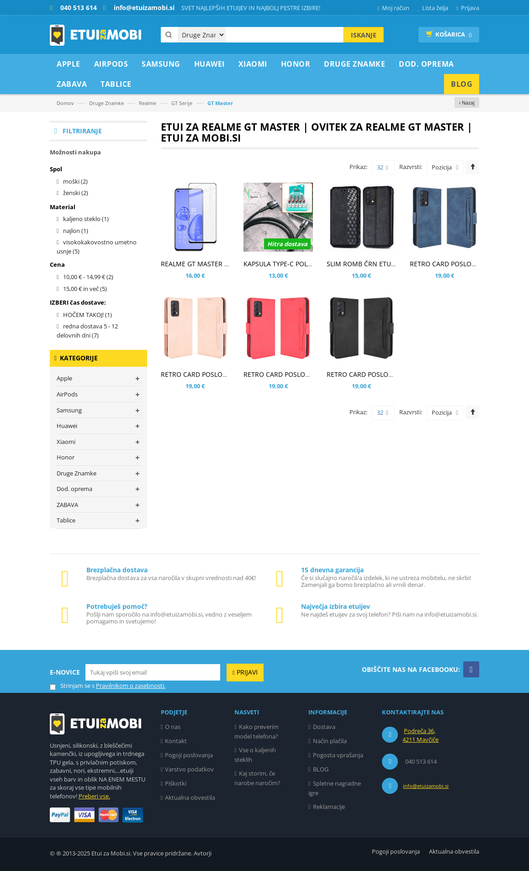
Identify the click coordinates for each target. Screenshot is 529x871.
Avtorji (203, 853)
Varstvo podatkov (189, 769)
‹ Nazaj (467, 102)
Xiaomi (66, 442)
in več (85, 289)
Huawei (67, 426)
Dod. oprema (74, 489)
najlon (75, 231)
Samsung (69, 410)
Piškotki (175, 783)
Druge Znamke (106, 103)
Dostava (324, 727)
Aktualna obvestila (190, 797)
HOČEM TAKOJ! (87, 315)
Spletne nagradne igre (334, 788)
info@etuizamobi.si (426, 785)
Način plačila (330, 741)
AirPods (67, 394)
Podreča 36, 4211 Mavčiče (420, 735)
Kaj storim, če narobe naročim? (257, 778)
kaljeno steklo (86, 219)
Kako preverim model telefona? (256, 731)
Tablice (66, 520)
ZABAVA (67, 505)
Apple (64, 378)
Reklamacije (329, 806)
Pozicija (442, 167)
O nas (172, 727)
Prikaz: (358, 167)
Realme (147, 103)
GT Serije (181, 103)
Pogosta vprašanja (338, 755)
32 (382, 167)
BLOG (320, 769)
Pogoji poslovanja (189, 755)
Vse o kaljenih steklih (255, 755)
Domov (65, 103)
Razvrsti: (410, 167)
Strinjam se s (72, 685)
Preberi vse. (94, 796)
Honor (65, 457)
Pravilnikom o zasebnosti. (130, 685)
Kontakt (176, 741)
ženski (75, 193)
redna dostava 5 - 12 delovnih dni (87, 330)
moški (75, 181)
